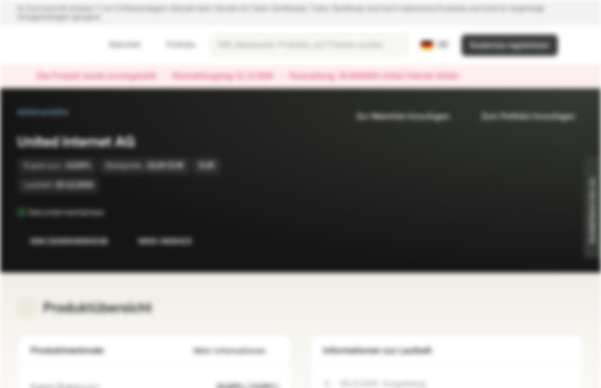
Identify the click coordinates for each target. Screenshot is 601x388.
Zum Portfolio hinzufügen (521, 116)
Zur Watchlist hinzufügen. (397, 116)
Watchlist (118, 45)
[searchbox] (309, 45)
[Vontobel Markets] (46, 45)
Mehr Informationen (236, 351)
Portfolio (175, 45)
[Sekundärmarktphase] (111, 212)
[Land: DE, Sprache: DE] (435, 45)
